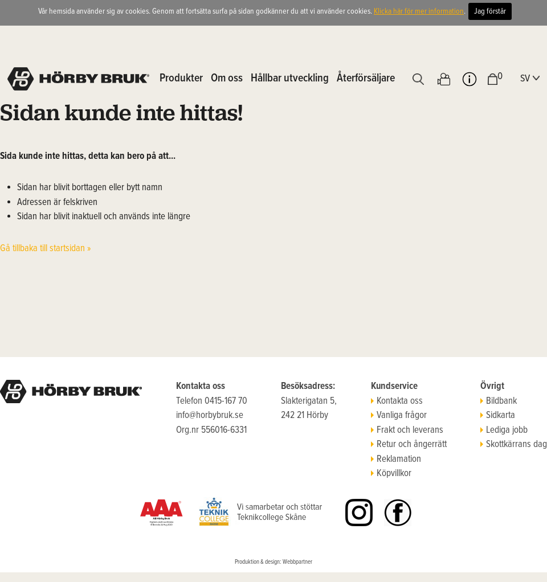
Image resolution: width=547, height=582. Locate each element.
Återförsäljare (366, 78)
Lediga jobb (504, 430)
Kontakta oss (397, 401)
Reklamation (396, 459)
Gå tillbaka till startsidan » (45, 249)
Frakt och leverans (407, 430)
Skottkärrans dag (513, 444)
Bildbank (498, 401)
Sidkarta (497, 415)
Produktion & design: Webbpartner (273, 562)
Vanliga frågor (399, 415)
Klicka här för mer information (419, 11)
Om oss (227, 78)
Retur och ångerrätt (409, 444)
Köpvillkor (391, 474)
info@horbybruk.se (209, 415)
